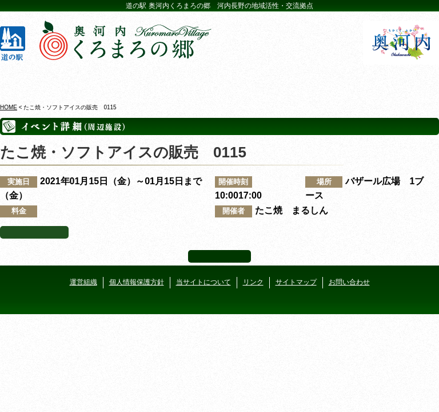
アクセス (401, 79)
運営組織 (83, 282)
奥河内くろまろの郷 (37, 79)
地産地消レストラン (256, 79)
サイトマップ (296, 282)
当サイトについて (203, 282)
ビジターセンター (110, 79)
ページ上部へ (219, 256)
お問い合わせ (349, 282)
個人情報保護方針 (136, 282)
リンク (253, 282)
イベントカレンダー (182, 79)
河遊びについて (328, 79)
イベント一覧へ (34, 232)
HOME (8, 107)
